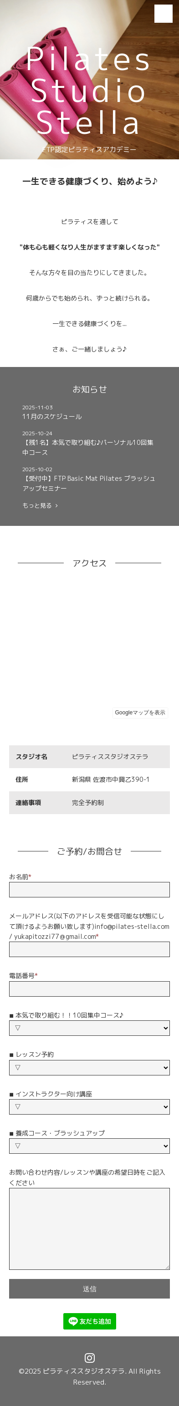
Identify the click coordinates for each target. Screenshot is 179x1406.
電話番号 (23, 975)
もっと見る (40, 506)
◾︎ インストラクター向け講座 (50, 1094)
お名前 (20, 876)
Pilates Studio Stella (89, 90)
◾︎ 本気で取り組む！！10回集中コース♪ (66, 1015)
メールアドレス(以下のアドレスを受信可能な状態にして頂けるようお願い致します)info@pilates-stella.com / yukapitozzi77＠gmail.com (89, 926)
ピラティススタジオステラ (84, 1371)
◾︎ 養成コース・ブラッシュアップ (57, 1133)
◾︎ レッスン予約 (31, 1054)
